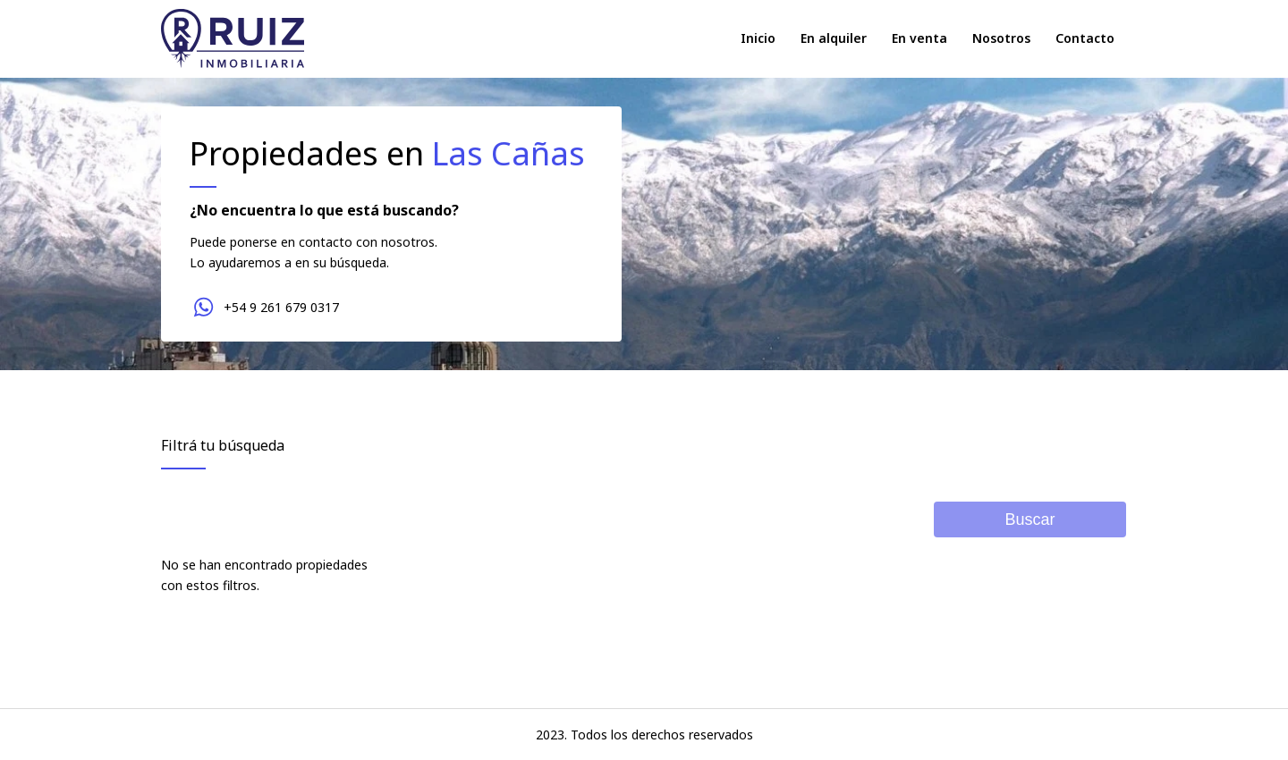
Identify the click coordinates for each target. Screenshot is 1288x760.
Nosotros (1001, 38)
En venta (919, 38)
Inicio (758, 38)
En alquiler (834, 38)
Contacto (1084, 38)
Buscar (1029, 519)
